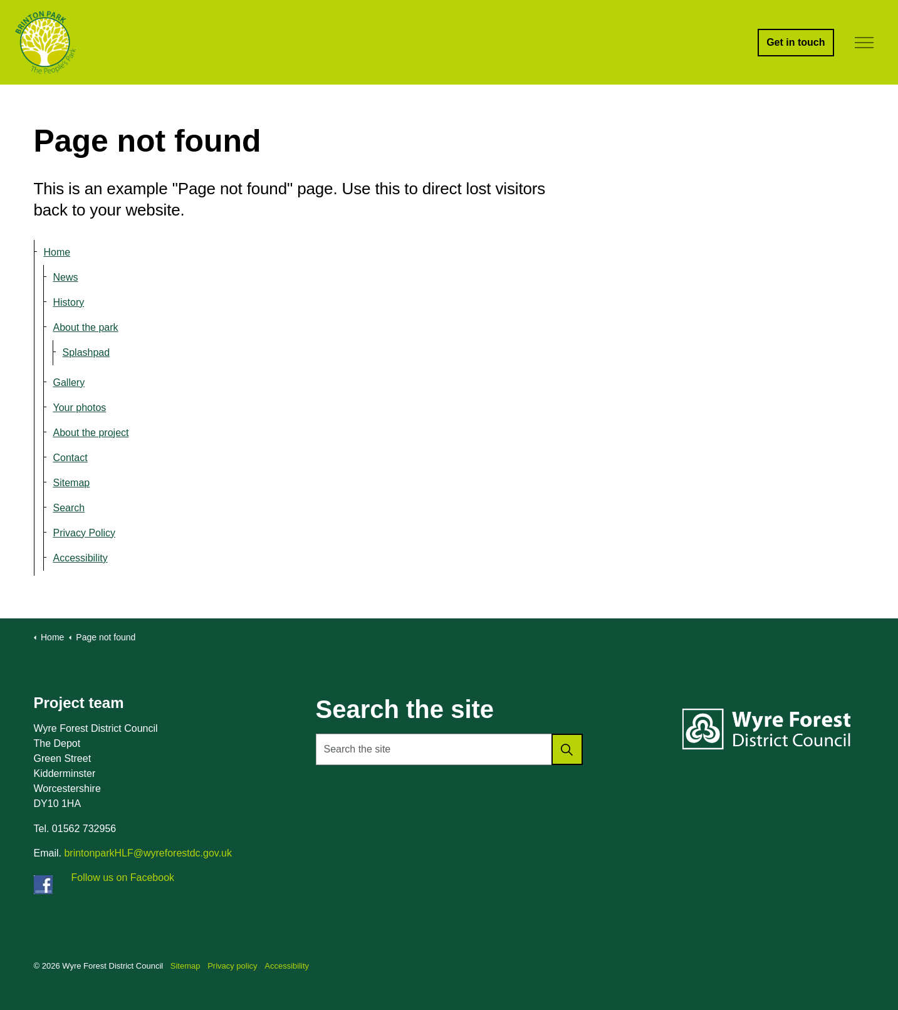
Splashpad (86, 352)
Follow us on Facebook (123, 877)
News (65, 277)
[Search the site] (449, 749)
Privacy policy (232, 966)
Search (69, 507)
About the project (91, 432)
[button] (567, 749)
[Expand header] (864, 42)
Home (57, 252)
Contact (70, 457)
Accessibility (80, 558)
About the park (85, 327)
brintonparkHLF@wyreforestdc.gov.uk (148, 853)
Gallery (69, 382)
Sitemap (71, 482)
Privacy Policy (84, 533)
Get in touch (795, 42)
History (69, 302)
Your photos (80, 407)
